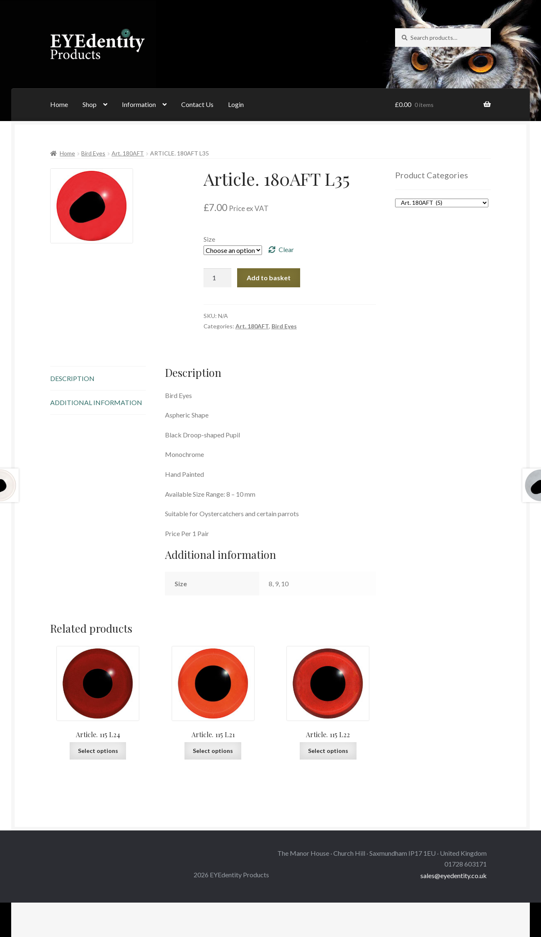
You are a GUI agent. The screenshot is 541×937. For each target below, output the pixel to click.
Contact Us (197, 104)
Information (139, 104)
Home (59, 104)
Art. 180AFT (128, 153)
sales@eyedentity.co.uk (453, 875)
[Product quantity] (218, 277)
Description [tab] (72, 378)
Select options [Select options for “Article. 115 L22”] (328, 750)
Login (236, 104)
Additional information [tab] (96, 402)
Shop (89, 104)
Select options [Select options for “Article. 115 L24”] (98, 750)
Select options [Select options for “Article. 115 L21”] (213, 750)
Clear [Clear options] (286, 249)
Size (209, 239)
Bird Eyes (93, 153)
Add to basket (269, 278)
